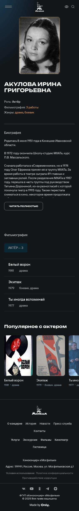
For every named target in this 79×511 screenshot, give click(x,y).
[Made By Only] (39, 505)
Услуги (15, 439)
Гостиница (39, 447)
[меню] (8, 7)
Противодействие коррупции (39, 477)
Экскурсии (30, 439)
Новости (45, 423)
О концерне (14, 423)
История (31, 423)
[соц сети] (24, 489)
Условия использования (20, 473)
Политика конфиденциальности (54, 473)
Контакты (39, 431)
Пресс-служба (62, 423)
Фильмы (46, 439)
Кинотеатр (61, 439)
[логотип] (39, 7)
